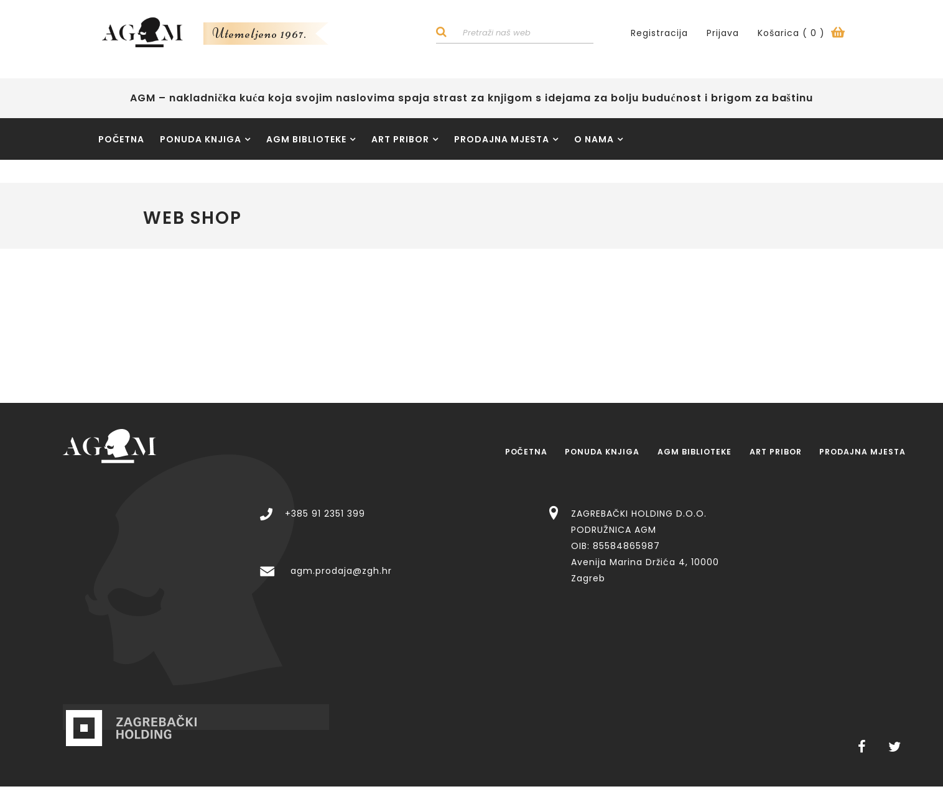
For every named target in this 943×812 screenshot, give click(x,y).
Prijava (723, 34)
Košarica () (801, 34)
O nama (598, 142)
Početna (121, 142)
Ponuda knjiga (205, 142)
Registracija (659, 34)
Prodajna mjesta (506, 142)
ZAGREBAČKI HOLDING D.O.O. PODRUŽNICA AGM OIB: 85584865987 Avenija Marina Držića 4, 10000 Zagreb (804, 508)
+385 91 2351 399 (484, 475)
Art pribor (405, 142)
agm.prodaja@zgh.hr (499, 533)
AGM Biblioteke (311, 142)
